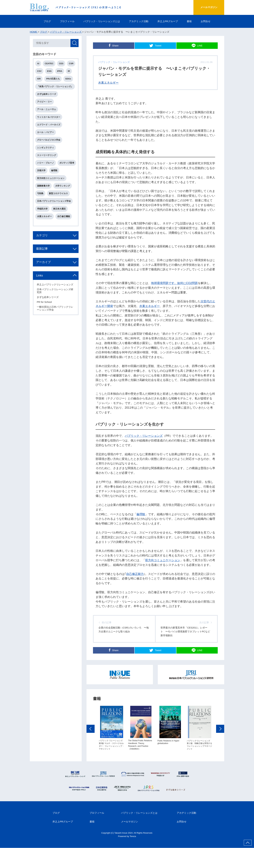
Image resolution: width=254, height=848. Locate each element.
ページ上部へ (248, 843)
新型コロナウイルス (58, 201)
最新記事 (42, 256)
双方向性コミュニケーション (51, 186)
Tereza (133, 836)
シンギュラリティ (45, 148)
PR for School (44, 310)
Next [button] (220, 730)
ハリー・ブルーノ (45, 163)
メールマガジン (208, 7)
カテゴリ (42, 243)
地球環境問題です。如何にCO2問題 (174, 283)
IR (69, 71)
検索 (74, 43)
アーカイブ (43, 270)
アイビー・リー (44, 102)
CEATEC (49, 63)
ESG (49, 71)
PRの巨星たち (53, 79)
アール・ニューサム (46, 109)
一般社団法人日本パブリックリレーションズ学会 (55, 316)
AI (38, 63)
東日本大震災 (59, 216)
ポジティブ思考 (44, 171)
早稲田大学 (42, 216)
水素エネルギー (108, 82)
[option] (111, 729)
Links (39, 283)
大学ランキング (62, 194)
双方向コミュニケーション (162, 560)
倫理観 (140, 514)
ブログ (47, 21)
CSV (39, 71)
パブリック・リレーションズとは (101, 21)
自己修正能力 (135, 574)
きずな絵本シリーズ (46, 94)
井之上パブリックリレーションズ (55, 292)
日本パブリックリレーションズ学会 (54, 209)
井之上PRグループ (167, 21)
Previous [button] (91, 730)
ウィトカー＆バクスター (48, 117)
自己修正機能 (64, 224)
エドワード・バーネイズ (48, 125)
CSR (71, 63)
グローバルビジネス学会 (48, 140)
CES (61, 63)
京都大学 (62, 171)
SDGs (68, 79)
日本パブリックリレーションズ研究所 (55, 299)
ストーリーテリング (46, 155)
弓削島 (40, 201)
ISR (39, 79)
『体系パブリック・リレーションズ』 (55, 86)
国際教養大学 (43, 194)
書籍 (189, 21)
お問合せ (206, 21)
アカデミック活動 (138, 21)
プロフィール (67, 21)
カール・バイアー (45, 132)
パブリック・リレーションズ (144, 435)
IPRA (60, 71)
